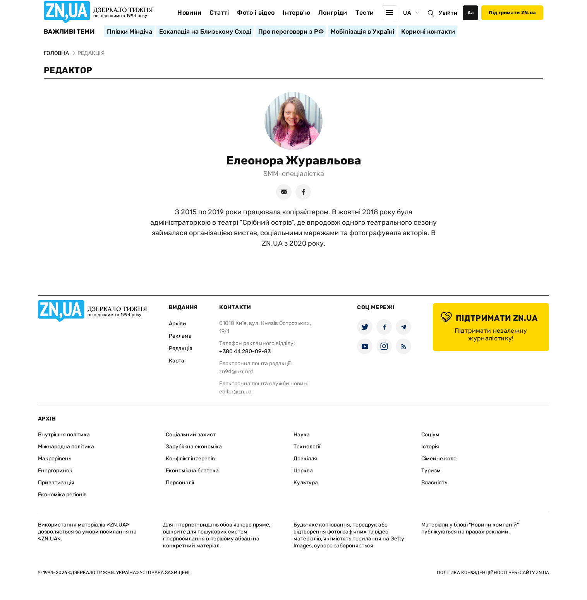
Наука (302, 434)
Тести (364, 12)
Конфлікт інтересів (190, 458)
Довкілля (305, 458)
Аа (470, 12)
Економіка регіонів (62, 494)
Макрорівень (54, 458)
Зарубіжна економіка (194, 446)
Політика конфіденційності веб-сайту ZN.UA (493, 572)
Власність (434, 482)
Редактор (68, 70)
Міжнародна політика (66, 446)
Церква (303, 470)
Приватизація (56, 482)
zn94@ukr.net (236, 371)
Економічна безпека (192, 470)
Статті (219, 12)
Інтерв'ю (296, 12)
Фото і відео (256, 12)
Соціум (430, 434)
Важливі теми (69, 32)
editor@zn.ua (235, 391)
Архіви (177, 323)
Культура (306, 482)
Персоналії (180, 482)
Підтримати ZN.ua (512, 12)
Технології (307, 446)
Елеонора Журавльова (293, 161)
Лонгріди (332, 12)
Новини (189, 12)
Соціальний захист (191, 434)
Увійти (448, 13)
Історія (430, 446)
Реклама (180, 336)
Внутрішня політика (64, 434)
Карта (176, 360)
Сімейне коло (439, 458)
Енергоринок (55, 470)
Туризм (431, 470)
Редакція (180, 348)
